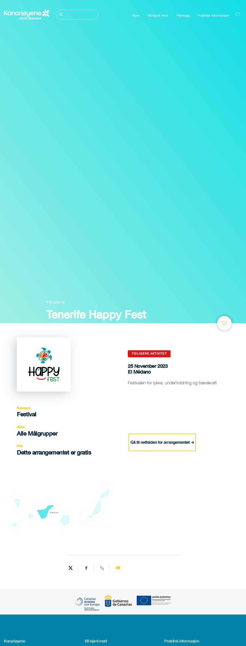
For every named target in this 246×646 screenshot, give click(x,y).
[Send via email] (118, 568)
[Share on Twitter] (70, 568)
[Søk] (77, 14)
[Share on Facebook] (86, 568)
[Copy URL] (102, 568)
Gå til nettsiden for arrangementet (162, 441)
